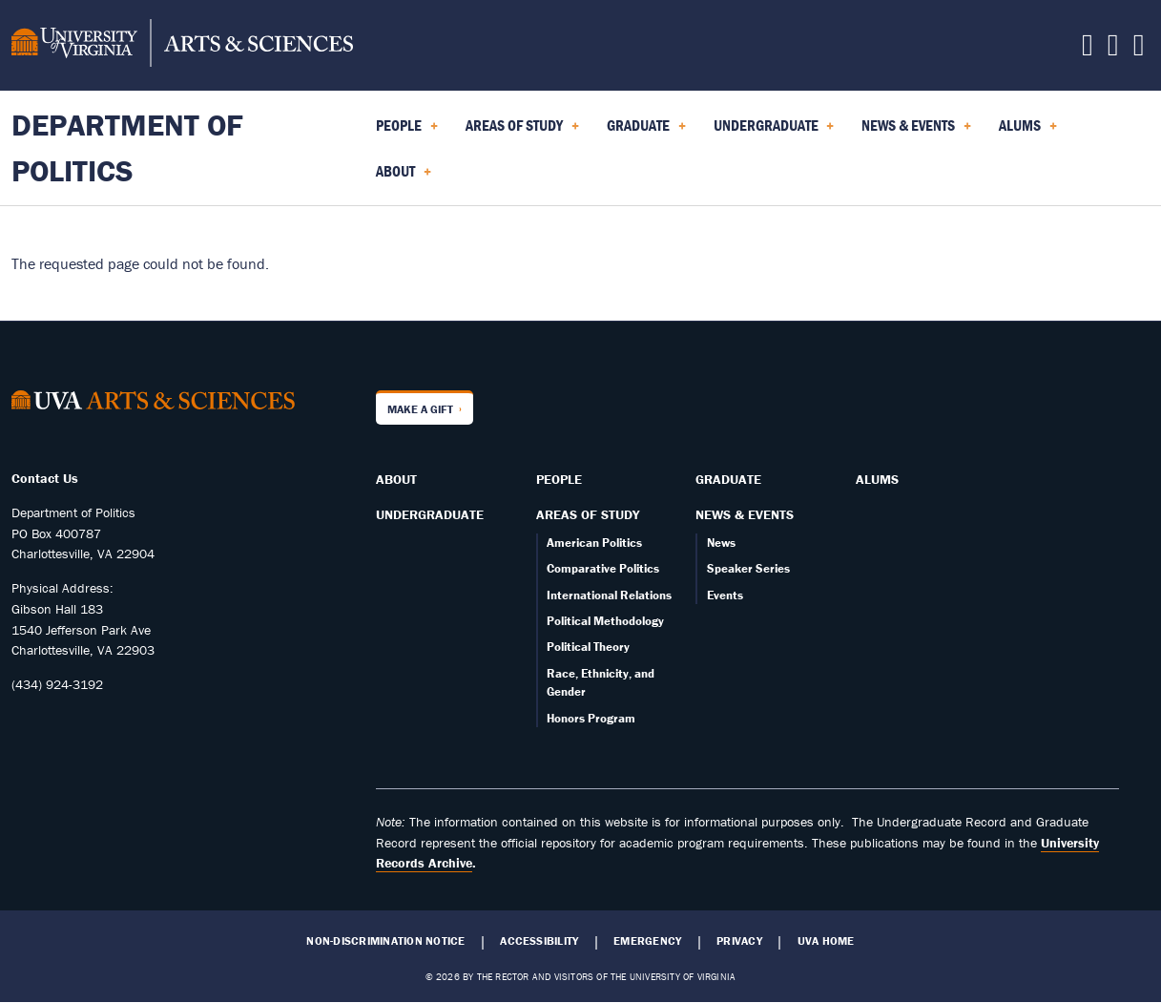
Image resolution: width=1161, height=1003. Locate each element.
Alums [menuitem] (1028, 131)
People (559, 479)
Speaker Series (748, 568)
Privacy (739, 941)
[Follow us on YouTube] (1139, 49)
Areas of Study (587, 514)
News (721, 542)
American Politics (594, 542)
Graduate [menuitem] (646, 131)
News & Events (744, 514)
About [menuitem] (403, 177)
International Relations (609, 595)
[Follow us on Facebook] (1087, 49)
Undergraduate (430, 514)
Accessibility (539, 941)
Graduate (728, 479)
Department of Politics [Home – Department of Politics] (127, 147)
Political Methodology (605, 621)
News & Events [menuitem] (916, 131)
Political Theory (588, 646)
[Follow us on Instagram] (1113, 49)
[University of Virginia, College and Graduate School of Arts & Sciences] (182, 46)
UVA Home (826, 941)
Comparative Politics (603, 568)
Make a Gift (420, 409)
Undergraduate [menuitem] (774, 131)
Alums (877, 479)
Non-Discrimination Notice (385, 941)
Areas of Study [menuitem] (522, 131)
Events (725, 595)
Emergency (647, 941)
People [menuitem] (407, 131)
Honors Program (591, 718)
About (396, 479)
